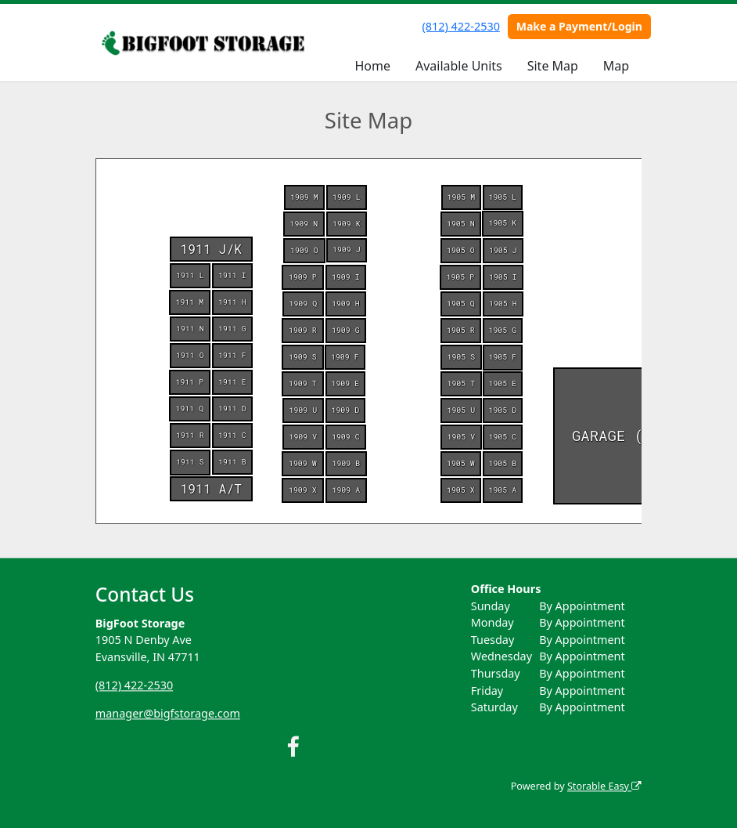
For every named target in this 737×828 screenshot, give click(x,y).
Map (616, 65)
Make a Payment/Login (579, 26)
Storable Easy (604, 786)
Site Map (552, 65)
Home (372, 65)
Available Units (458, 65)
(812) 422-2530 (461, 26)
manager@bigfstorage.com (167, 713)
